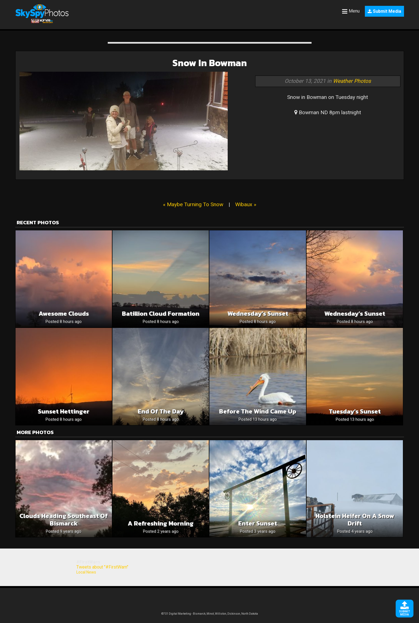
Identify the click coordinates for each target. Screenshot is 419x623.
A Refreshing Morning (161, 523)
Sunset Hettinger (63, 411)
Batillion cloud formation (160, 313)
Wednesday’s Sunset (257, 313)
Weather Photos (352, 81)
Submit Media (384, 11)
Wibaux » (245, 204)
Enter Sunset (257, 523)
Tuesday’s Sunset (355, 411)
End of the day (161, 411)
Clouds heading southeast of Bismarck (63, 519)
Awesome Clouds (64, 313)
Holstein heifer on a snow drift (354, 519)
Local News (86, 572)
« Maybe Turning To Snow (193, 204)
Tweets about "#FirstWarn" (102, 567)
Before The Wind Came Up (257, 411)
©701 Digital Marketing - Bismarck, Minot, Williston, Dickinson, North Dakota (209, 613)
